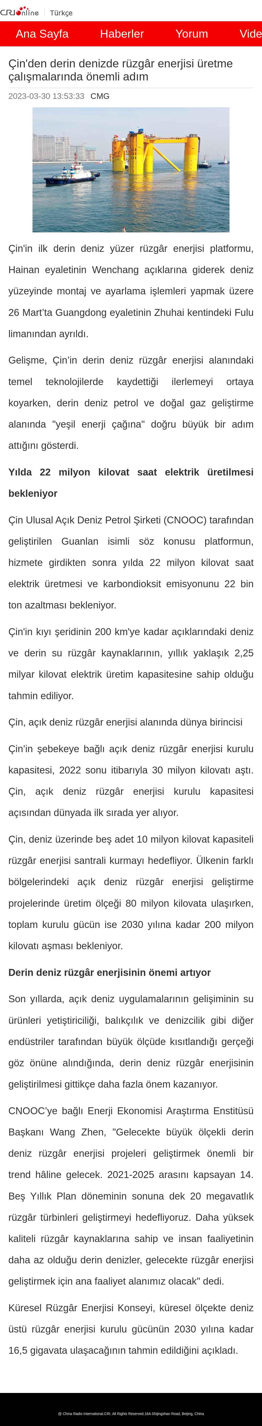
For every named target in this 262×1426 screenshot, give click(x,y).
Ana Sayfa (42, 33)
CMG (100, 96)
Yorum (192, 33)
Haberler (122, 33)
